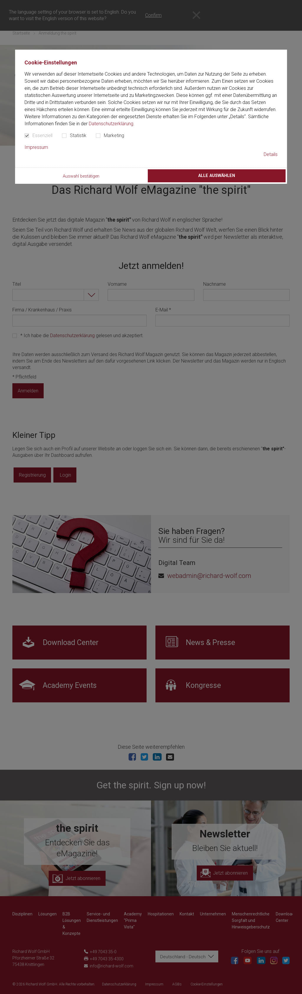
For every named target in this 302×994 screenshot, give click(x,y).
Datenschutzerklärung (111, 123)
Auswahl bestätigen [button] (81, 176)
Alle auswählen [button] (216, 175)
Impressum (36, 147)
